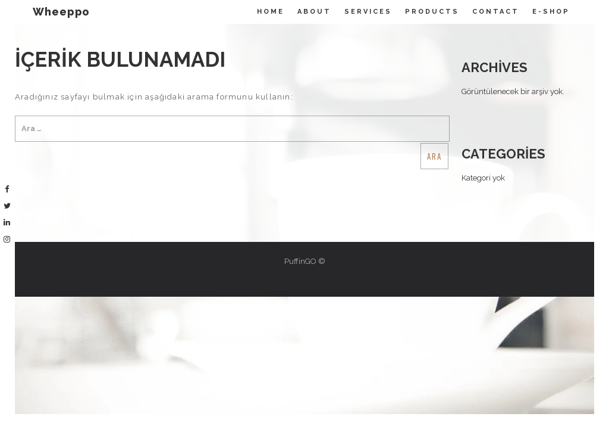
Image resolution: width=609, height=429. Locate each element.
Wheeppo (61, 11)
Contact (495, 11)
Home (270, 11)
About (314, 11)
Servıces (368, 11)
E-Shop (551, 11)
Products (432, 11)
